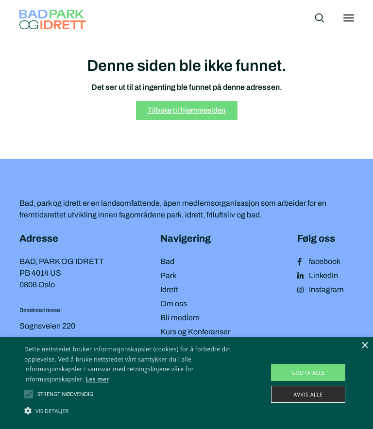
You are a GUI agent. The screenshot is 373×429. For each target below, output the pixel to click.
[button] (65, 394)
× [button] (364, 345)
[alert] (186, 383)
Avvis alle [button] (308, 394)
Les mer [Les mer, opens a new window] (97, 379)
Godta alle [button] (308, 372)
